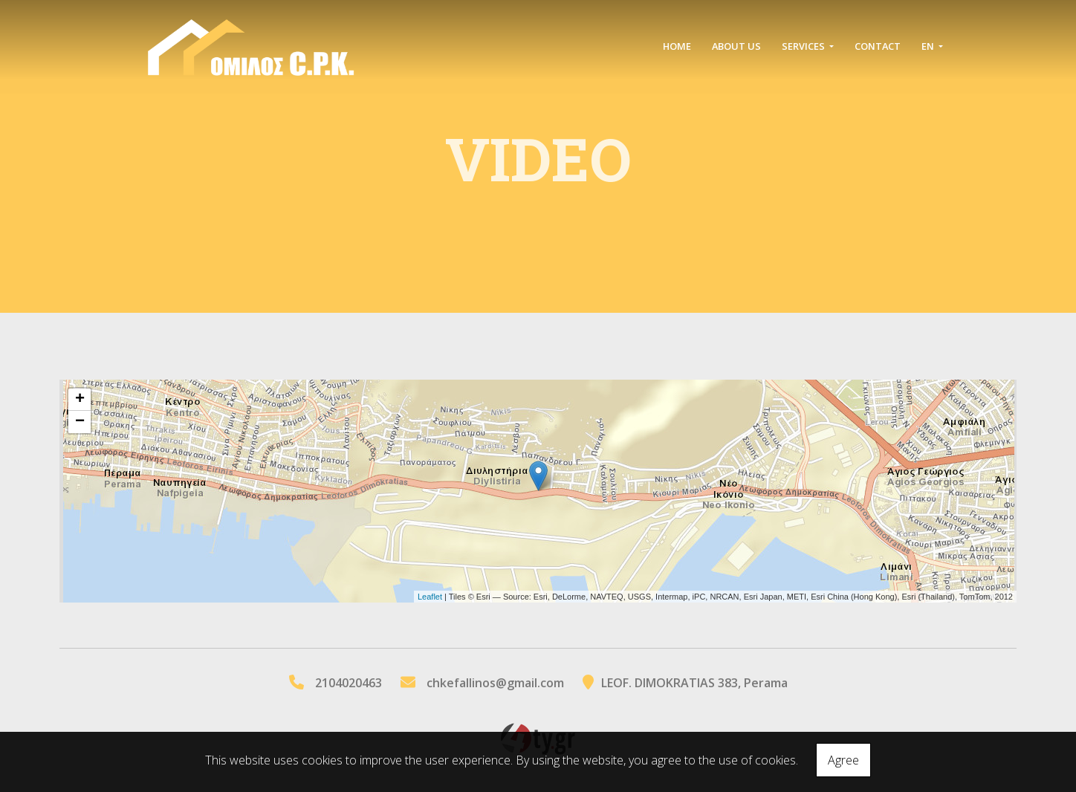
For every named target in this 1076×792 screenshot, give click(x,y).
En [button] (928, 46)
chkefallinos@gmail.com (495, 683)
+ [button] (80, 400)
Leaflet (430, 596)
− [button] (80, 422)
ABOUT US (736, 46)
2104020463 (348, 683)
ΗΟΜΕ (677, 46)
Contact (878, 46)
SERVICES (804, 46)
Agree (843, 760)
